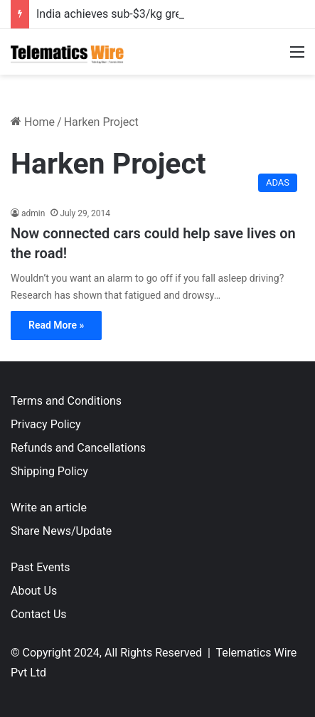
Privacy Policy (46, 424)
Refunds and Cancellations (78, 448)
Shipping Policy (49, 471)
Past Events (40, 567)
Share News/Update (61, 531)
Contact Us (39, 614)
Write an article (49, 507)
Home (33, 122)
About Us (34, 591)
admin (33, 213)
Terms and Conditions (66, 401)
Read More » (56, 325)
